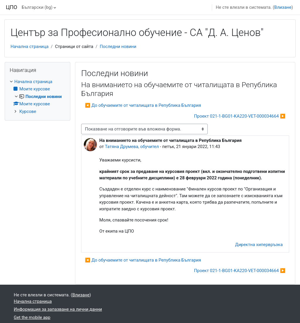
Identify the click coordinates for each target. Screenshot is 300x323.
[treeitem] (37, 96)
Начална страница (30, 46)
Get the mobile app (32, 317)
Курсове (27, 111)
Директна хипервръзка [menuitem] (259, 244)
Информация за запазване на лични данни (58, 309)
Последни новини (118, 46)
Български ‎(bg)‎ (37, 7)
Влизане (283, 7)
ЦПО (11, 7)
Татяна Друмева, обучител (132, 146)
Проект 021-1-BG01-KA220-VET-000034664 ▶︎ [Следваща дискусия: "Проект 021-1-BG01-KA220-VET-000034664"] (239, 116)
